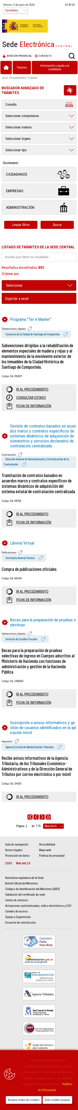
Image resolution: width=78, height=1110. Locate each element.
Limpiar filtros (21, 225)
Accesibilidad (47, 844)
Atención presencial (17, 56)
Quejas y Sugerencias (18, 917)
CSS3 (8, 863)
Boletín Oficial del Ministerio (21, 883)
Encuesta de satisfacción (20, 922)
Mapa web (45, 850)
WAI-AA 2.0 (23, 863)
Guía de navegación (16, 844)
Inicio (5, 77)
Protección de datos (17, 856)
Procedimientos (18, 77)
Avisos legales (14, 850)
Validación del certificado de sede (25, 894)
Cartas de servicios (16, 900)
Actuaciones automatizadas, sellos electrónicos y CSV (38, 906)
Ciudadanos (39, 174)
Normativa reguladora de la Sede (24, 878)
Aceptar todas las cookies (24, 1100)
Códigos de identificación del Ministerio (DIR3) (32, 889)
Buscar (57, 225)
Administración (39, 207)
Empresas (39, 191)
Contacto (43, 56)
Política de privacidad (51, 856)
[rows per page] (53, 826)
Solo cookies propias (57, 1100)
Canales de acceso (16, 911)
